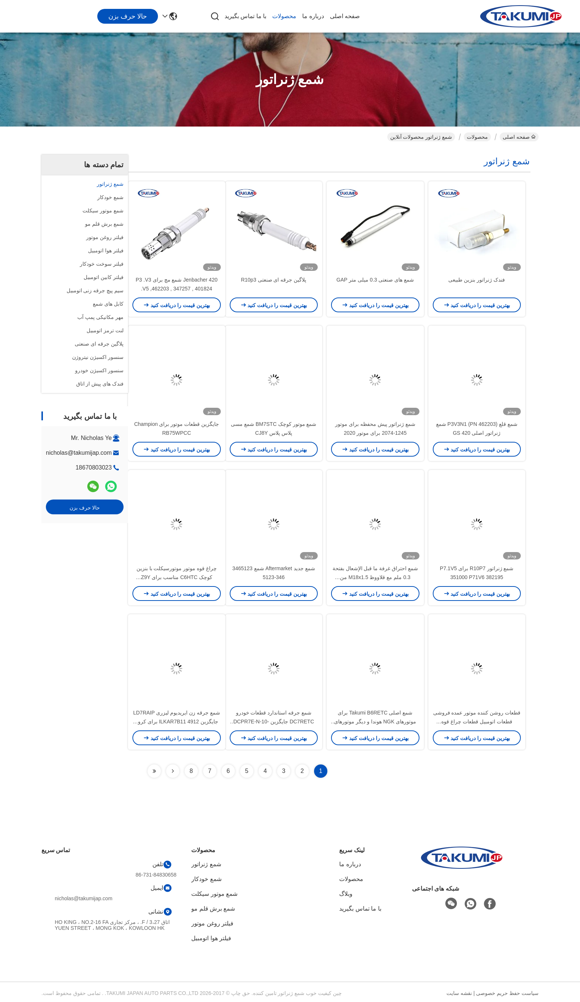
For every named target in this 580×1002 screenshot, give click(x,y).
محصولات (284, 16)
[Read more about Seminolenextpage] (172, 771)
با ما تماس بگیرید (245, 16)
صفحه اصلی (345, 16)
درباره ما (313, 16)
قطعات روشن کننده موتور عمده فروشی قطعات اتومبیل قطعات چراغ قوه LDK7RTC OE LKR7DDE (476, 721)
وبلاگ (346, 894)
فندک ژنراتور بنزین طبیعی (476, 280)
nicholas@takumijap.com (79, 453)
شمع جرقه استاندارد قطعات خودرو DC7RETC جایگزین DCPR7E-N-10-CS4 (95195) (273, 721)
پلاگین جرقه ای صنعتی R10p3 (273, 280)
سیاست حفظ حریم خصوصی (507, 993)
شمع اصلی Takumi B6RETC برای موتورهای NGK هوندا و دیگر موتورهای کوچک (375, 721)
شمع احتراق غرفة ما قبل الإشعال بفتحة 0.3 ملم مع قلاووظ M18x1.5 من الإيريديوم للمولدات (375, 577)
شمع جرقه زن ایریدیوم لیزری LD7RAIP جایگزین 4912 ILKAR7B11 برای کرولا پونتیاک (176, 721)
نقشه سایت (459, 993)
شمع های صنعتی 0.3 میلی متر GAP (375, 280)
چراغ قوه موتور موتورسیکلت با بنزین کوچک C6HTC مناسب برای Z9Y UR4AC (176, 577)
